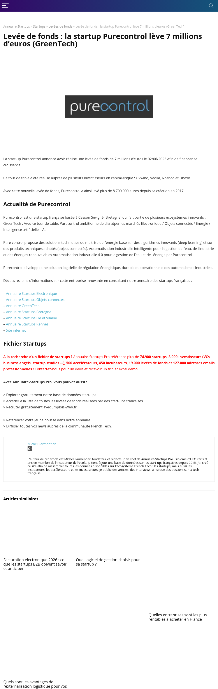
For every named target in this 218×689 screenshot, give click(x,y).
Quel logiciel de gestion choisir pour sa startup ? (108, 562)
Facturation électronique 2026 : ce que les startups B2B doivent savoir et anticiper (34, 564)
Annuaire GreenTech (22, 305)
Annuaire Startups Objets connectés (35, 299)
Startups (39, 26)
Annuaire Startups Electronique (31, 293)
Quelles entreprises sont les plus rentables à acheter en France (178, 617)
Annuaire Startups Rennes (27, 324)
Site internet (16, 330)
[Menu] (5, 6)
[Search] (211, 6)
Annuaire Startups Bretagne (28, 311)
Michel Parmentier (42, 444)
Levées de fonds (60, 26)
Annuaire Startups (16, 26)
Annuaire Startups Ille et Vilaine (31, 318)
